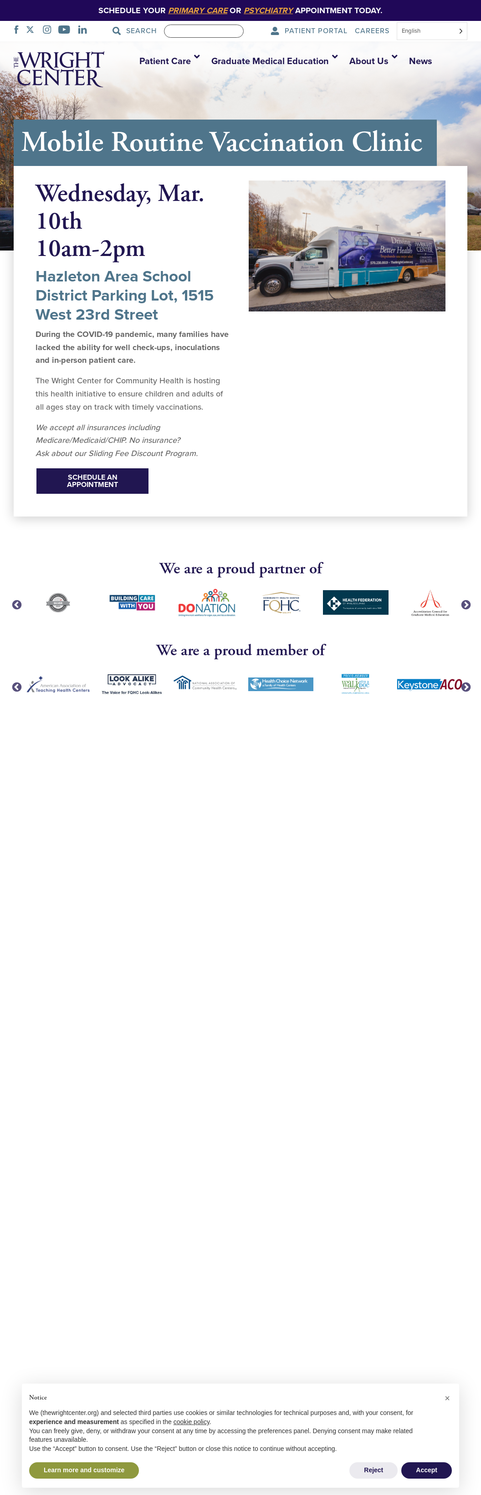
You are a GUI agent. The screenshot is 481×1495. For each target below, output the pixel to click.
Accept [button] (426, 1470)
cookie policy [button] (192, 1421)
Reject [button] (373, 1470)
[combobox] (432, 31)
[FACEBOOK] (19, 31)
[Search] (204, 31)
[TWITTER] (32, 31)
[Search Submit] (137, 31)
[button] (166, 61)
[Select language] (432, 31)
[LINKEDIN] (85, 31)
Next (465, 604)
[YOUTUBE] (66, 31)
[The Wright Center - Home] (59, 71)
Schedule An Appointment (92, 481)
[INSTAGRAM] (49, 31)
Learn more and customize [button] (84, 1470)
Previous (15, 604)
